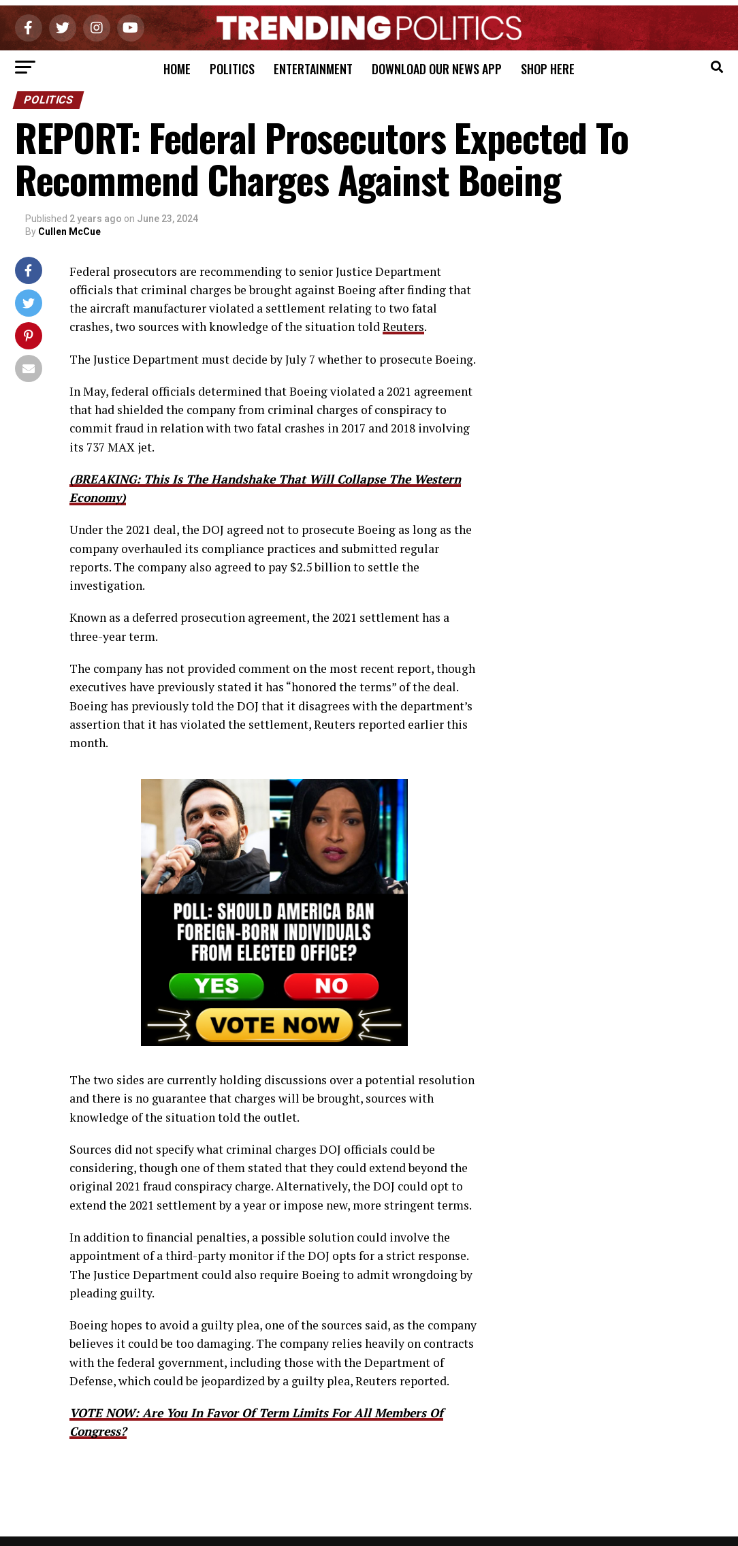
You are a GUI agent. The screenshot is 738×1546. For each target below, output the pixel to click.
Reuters (403, 326)
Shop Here (548, 69)
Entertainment (313, 69)
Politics (232, 69)
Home (177, 69)
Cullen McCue (69, 231)
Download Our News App (437, 69)
